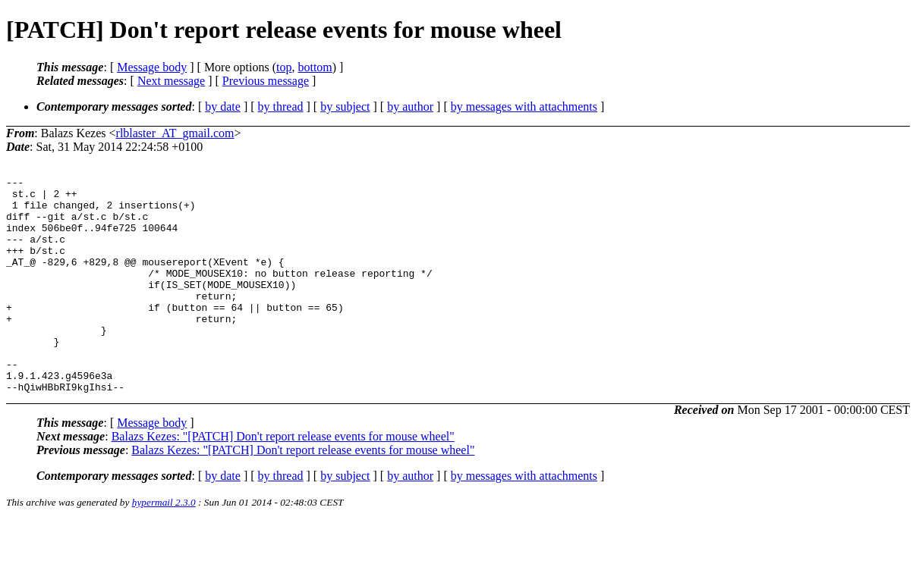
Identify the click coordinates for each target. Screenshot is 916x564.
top (283, 67)
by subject (345, 106)
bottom (314, 67)
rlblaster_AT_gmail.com (175, 133)
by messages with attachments (524, 106)
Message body (152, 67)
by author (410, 106)
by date (223, 106)
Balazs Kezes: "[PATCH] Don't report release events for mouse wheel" (283, 479)
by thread (281, 106)
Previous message (265, 80)
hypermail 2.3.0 (164, 545)
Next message (171, 80)
